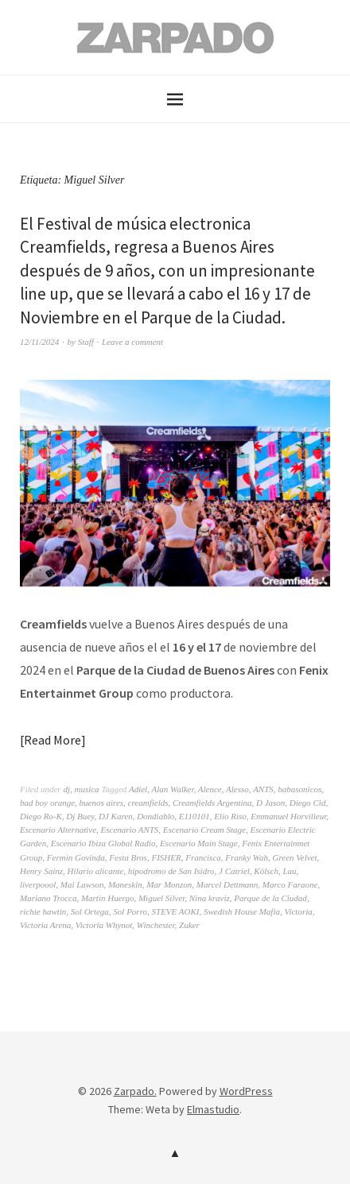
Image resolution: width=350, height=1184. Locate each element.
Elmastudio (213, 1109)
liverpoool (38, 884)
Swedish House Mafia (242, 911)
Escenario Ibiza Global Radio (103, 843)
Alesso (237, 789)
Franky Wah (246, 857)
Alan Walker (172, 789)
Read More (52, 740)
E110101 (194, 816)
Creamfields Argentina (212, 802)
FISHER (166, 857)
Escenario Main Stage (199, 843)
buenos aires (102, 802)
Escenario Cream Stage (204, 829)
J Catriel (234, 871)
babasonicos (299, 789)
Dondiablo (155, 816)
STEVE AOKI (176, 911)
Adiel (138, 789)
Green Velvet (294, 857)
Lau (289, 871)
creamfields (148, 802)
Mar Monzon (169, 884)
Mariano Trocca (48, 898)
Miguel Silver (161, 898)
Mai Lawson (82, 884)
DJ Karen (116, 816)
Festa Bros (128, 857)
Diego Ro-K (41, 816)
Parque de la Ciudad (270, 898)
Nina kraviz (209, 898)
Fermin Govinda (76, 857)
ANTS (263, 789)
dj (66, 789)
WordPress (246, 1091)
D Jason (270, 802)
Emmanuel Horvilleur (288, 816)
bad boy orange (47, 802)
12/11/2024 (39, 341)
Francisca (203, 857)
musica (86, 789)
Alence (210, 789)
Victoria (298, 911)
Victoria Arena (45, 925)
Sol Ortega (90, 911)
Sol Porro (130, 911)
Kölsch (266, 871)
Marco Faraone (290, 884)
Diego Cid (308, 802)
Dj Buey (80, 816)
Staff (86, 341)
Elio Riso (230, 816)
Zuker (189, 925)
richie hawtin (43, 911)
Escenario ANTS (130, 829)
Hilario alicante (96, 871)
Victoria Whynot (104, 925)
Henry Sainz (41, 871)
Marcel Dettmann (227, 884)
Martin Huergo (107, 898)
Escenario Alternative (58, 829)
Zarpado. (135, 1091)
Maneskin (125, 884)
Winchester (156, 925)
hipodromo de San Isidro (171, 871)
